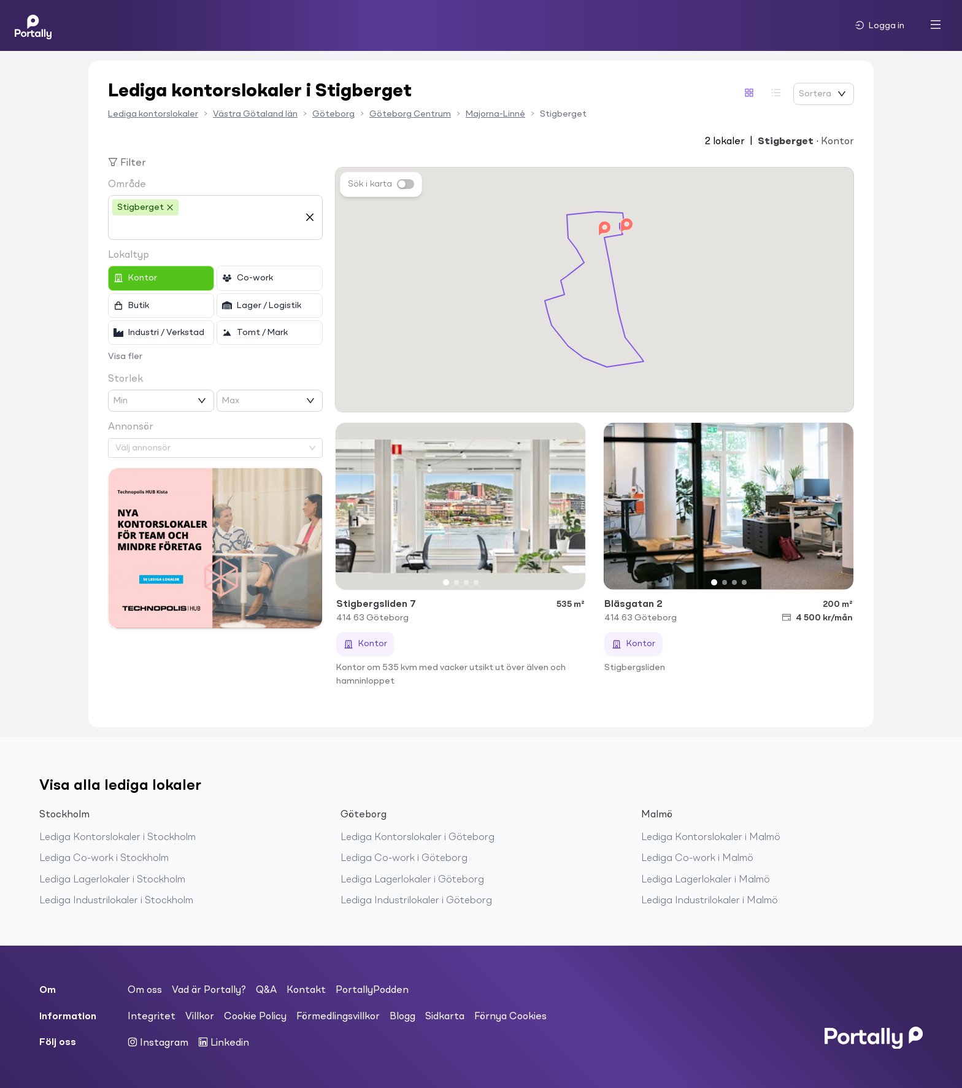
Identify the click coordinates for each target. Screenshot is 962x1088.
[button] (626, 225)
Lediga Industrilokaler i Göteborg (416, 901)
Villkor (199, 1017)
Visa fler (125, 356)
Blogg (402, 1017)
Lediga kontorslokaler (153, 114)
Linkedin (223, 1042)
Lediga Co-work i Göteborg (404, 858)
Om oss (145, 990)
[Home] (33, 25)
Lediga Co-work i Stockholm (104, 858)
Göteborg (333, 114)
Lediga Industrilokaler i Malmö (709, 901)
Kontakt (306, 990)
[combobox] (206, 227)
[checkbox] (161, 278)
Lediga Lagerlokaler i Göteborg (412, 880)
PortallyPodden (372, 990)
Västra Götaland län (255, 114)
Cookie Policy (255, 1017)
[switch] (405, 184)
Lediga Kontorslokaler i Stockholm (117, 838)
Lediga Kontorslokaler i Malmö (710, 838)
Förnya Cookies (510, 1017)
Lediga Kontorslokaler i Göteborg (417, 838)
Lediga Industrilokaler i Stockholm (116, 901)
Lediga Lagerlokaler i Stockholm (112, 880)
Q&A (266, 990)
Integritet (151, 1017)
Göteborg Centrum (410, 114)
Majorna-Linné (495, 114)
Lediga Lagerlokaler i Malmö (705, 880)
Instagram (158, 1042)
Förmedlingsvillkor (338, 1017)
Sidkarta (444, 1017)
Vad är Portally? (209, 990)
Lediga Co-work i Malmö (697, 858)
